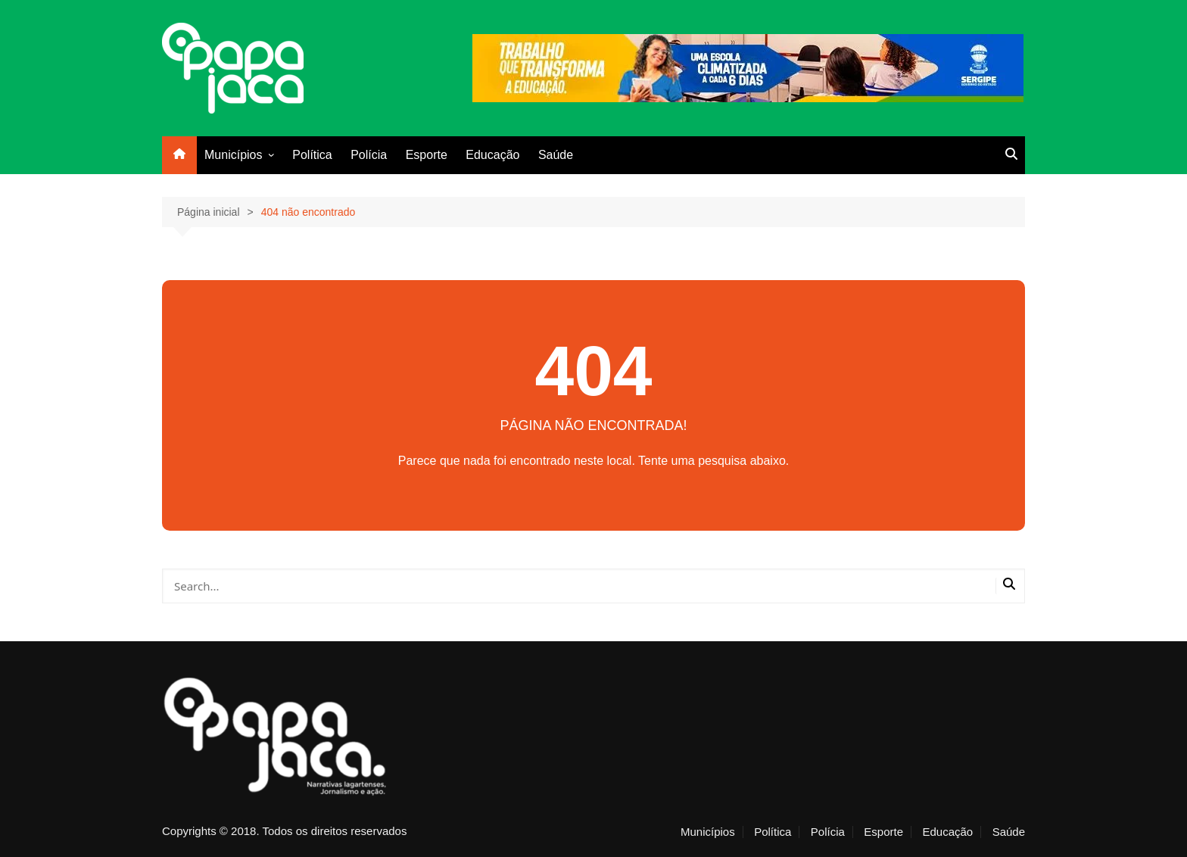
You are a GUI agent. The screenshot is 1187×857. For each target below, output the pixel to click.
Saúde (555, 154)
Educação (492, 154)
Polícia (368, 154)
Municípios (233, 154)
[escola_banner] (747, 67)
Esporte (426, 154)
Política (312, 154)
